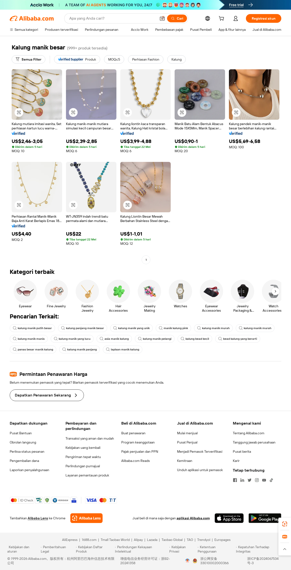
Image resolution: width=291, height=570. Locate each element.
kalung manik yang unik (131, 328)
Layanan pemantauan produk (87, 475)
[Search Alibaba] (112, 18)
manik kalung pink (173, 328)
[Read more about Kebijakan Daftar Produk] (94, 549)
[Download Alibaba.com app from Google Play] (265, 518)
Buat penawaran (133, 433)
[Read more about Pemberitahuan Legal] (57, 549)
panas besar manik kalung (33, 349)
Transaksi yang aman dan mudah (89, 438)
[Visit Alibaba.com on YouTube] (264, 480)
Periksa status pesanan (27, 451)
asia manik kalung (114, 339)
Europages (222, 540)
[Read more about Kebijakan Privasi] (182, 549)
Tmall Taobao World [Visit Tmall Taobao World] (115, 540)
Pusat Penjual (187, 442)
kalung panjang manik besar (82, 328)
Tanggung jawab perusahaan (254, 442)
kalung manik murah (213, 328)
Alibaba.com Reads (135, 461)
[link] (284, 524)
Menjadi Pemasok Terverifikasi (199, 451)
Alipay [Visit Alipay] (138, 540)
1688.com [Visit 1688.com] (89, 540)
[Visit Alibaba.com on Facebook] (235, 480)
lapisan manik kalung (122, 349)
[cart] (222, 19)
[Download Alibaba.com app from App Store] (229, 518)
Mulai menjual (187, 433)
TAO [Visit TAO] (190, 540)
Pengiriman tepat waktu (83, 457)
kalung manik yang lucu (72, 339)
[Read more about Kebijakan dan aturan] (23, 549)
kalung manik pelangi (154, 339)
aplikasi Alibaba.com (193, 518)
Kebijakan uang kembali (82, 448)
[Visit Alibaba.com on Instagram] (257, 480)
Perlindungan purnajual (82, 466)
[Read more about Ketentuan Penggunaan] (216, 549)
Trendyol (203, 540)
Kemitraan (184, 461)
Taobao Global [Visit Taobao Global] (172, 540)
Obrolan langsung (23, 442)
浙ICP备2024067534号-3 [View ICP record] (263, 561)
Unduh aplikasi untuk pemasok (200, 470)
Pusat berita (242, 451)
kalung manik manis (29, 339)
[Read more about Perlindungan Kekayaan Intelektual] (141, 549)
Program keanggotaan (138, 442)
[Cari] (177, 18)
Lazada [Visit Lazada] (152, 540)
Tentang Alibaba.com (248, 433)
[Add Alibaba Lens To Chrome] (86, 518)
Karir (236, 461)
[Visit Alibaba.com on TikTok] (271, 480)
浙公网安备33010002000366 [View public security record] (214, 561)
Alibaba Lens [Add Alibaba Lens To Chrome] (38, 518)
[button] (162, 18)
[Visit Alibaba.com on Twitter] (249, 480)
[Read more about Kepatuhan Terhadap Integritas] (260, 549)
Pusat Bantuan (21, 433)
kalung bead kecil (195, 339)
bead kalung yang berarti (237, 339)
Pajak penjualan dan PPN (139, 451)
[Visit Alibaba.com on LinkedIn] (242, 480)
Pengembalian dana (24, 461)
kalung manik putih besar (32, 328)
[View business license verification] (187, 560)
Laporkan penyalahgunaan (29, 470)
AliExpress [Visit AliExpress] (70, 540)
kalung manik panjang (79, 349)
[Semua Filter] (28, 59)
